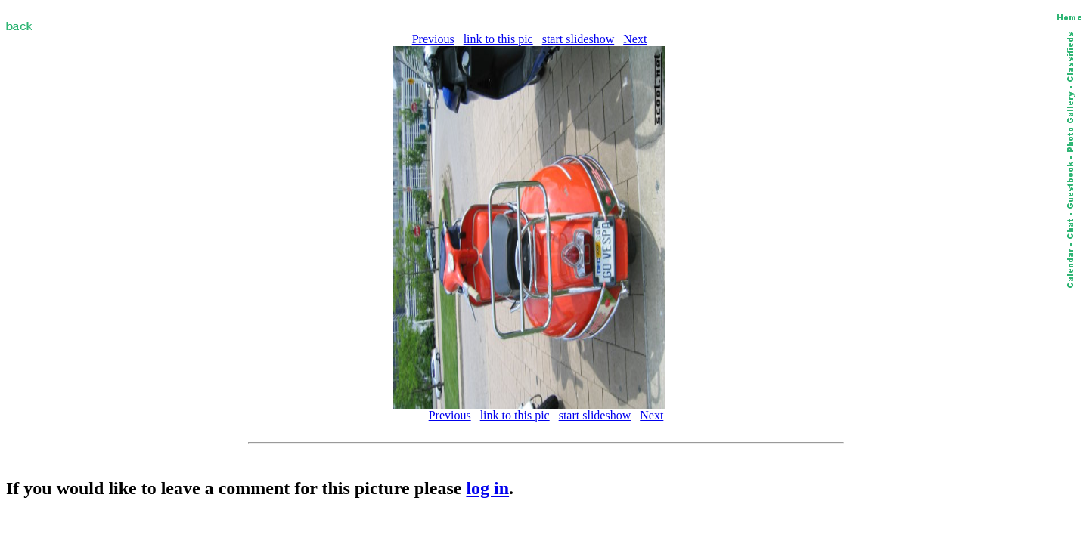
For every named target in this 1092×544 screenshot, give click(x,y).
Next (635, 38)
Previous (433, 38)
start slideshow (578, 38)
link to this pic (498, 38)
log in (487, 488)
